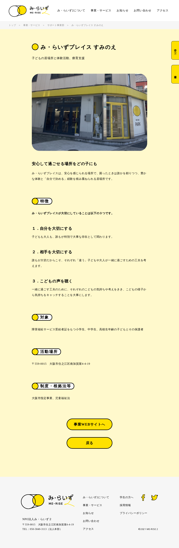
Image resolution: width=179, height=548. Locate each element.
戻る (89, 443)
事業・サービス (101, 10)
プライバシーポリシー (133, 513)
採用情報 (125, 505)
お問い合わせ (142, 10)
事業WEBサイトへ (89, 424)
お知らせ (122, 10)
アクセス (163, 10)
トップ (12, 25)
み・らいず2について (71, 10)
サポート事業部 (55, 25)
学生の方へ (175, 50)
